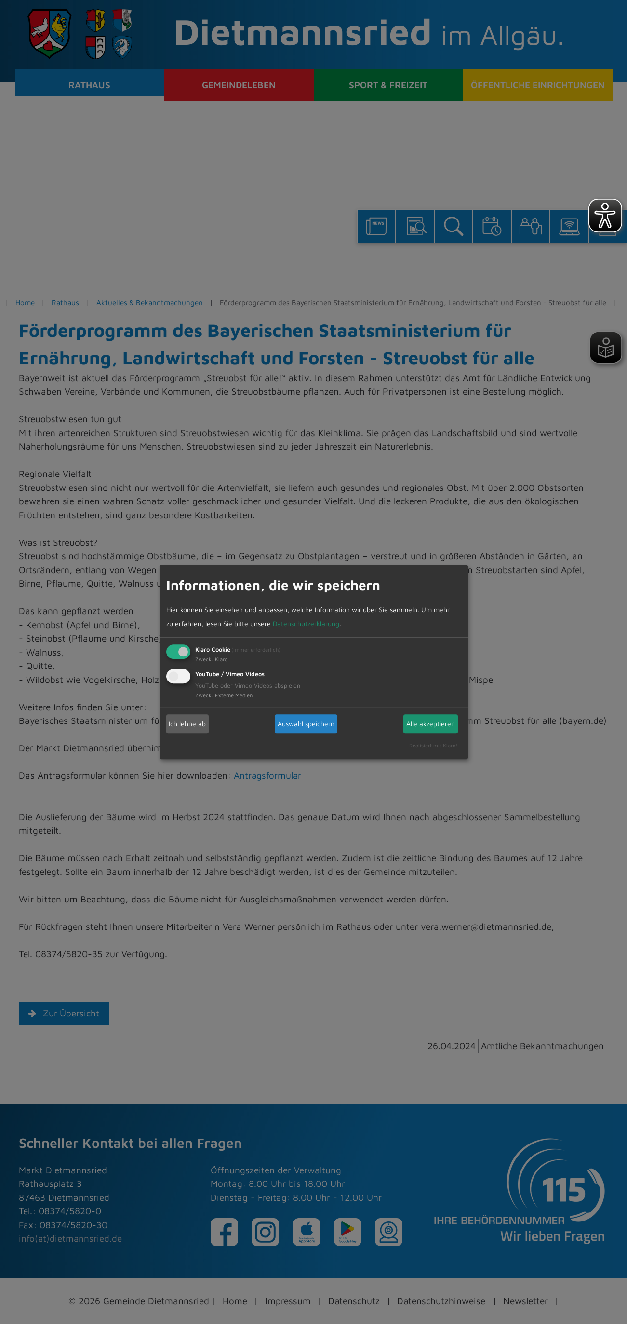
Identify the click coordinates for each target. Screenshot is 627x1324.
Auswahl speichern (306, 724)
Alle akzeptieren (430, 724)
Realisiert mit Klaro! (433, 746)
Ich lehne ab (187, 724)
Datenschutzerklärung (306, 623)
